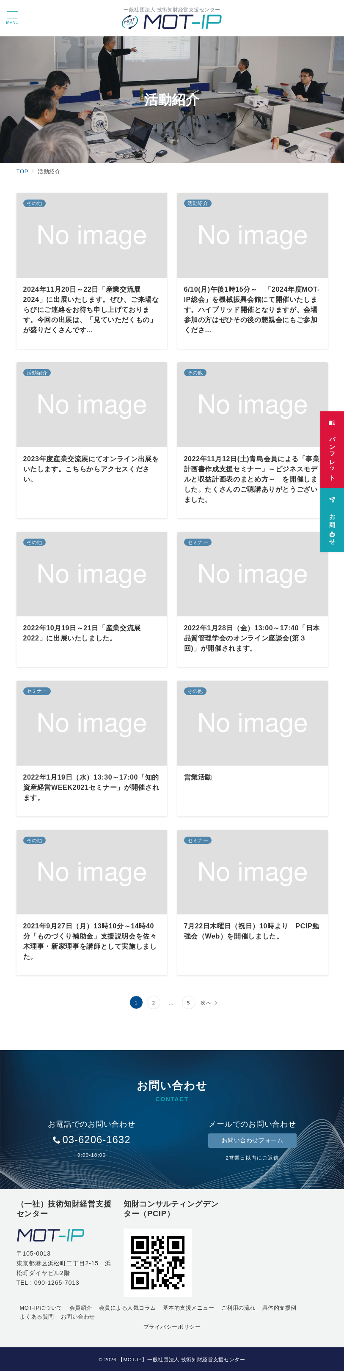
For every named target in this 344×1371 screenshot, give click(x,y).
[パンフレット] (332, 443)
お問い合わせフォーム (252, 1140)
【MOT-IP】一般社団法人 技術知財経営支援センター (181, 1359)
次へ (206, 1002)
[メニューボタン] (12, 18)
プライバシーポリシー (172, 1327)
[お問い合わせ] (332, 514)
